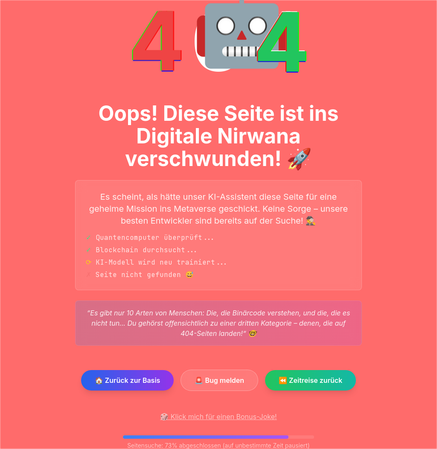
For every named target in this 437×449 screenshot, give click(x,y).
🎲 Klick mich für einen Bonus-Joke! (218, 416)
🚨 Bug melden (219, 380)
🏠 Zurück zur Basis (127, 380)
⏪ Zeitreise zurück (310, 380)
